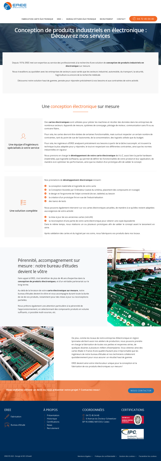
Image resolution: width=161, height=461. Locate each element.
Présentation (53, 415)
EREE (59, 19)
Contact (121, 19)
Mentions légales (84, 456)
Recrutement (106, 19)
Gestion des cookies (127, 456)
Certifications (53, 421)
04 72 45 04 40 (92, 415)
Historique (52, 418)
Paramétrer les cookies (148, 456)
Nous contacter (141, 390)
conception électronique (74, 106)
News (49, 425)
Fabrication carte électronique (37, 19)
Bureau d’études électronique (81, 19)
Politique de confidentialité (105, 456)
